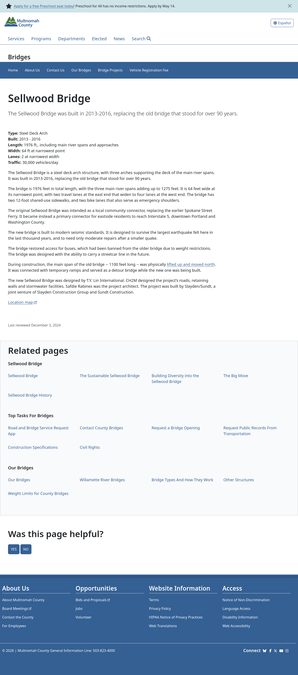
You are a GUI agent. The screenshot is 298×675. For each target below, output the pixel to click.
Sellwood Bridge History (30, 395)
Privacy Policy (160, 608)
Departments (71, 39)
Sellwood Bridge (23, 375)
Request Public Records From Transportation (250, 430)
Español (284, 23)
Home (13, 70)
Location (23, 302)
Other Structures (238, 479)
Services (16, 39)
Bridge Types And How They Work (182, 479)
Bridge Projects (110, 70)
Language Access (237, 608)
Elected (99, 39)
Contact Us (55, 70)
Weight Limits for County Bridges (38, 493)
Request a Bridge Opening (176, 427)
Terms (154, 599)
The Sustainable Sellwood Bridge (110, 375)
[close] (289, 5)
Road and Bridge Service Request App (38, 430)
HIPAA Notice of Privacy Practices (176, 617)
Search (138, 39)
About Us (32, 70)
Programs (41, 39)
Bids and (93, 599)
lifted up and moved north (191, 264)
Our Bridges (81, 70)
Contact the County (17, 617)
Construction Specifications (33, 447)
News (119, 39)
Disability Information (240, 617)
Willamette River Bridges (102, 479)
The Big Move (235, 375)
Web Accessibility (236, 625)
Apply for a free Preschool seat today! (44, 6)
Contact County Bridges (101, 427)
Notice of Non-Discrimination (246, 599)
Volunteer (84, 617)
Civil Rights (90, 447)
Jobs (79, 608)
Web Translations (163, 625)
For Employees (14, 625)
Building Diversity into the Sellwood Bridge (175, 378)
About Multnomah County (23, 599)
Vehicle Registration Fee (148, 70)
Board (17, 608)
